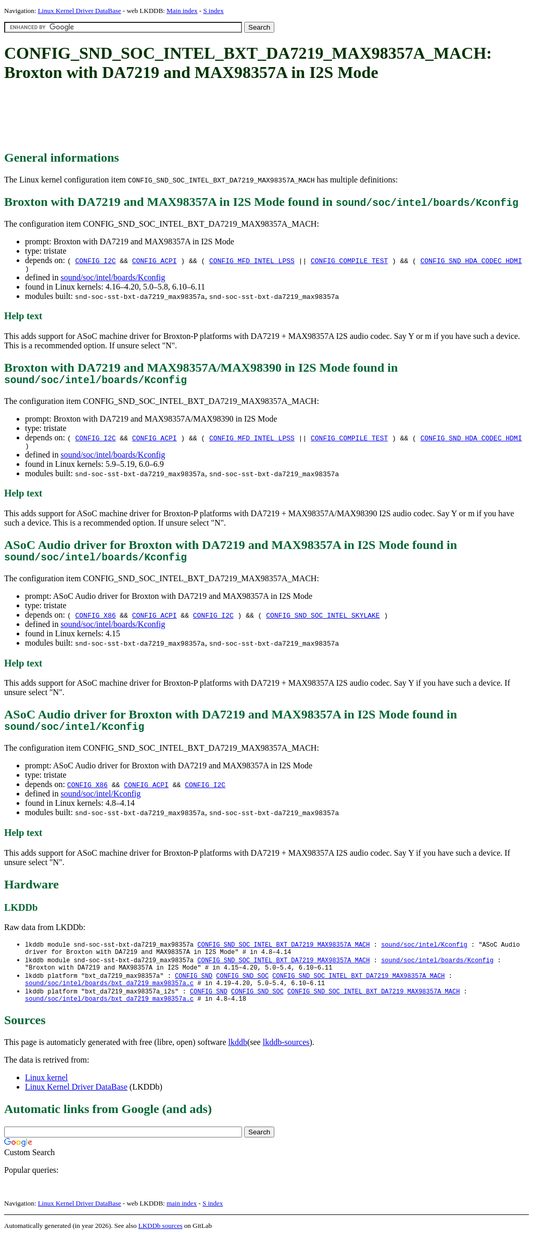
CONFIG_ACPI (154, 260)
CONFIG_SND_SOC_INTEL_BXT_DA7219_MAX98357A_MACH (283, 955)
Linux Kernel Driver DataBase (79, 11)
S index (213, 11)
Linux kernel (46, 1096)
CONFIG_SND (193, 991)
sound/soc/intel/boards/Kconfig (112, 278)
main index (182, 1222)
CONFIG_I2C (95, 260)
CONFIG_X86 (95, 623)
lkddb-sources (286, 1061)
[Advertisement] (193, 117)
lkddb (238, 1061)
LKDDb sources (160, 1245)
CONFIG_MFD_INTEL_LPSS (252, 260)
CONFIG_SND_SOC (242, 991)
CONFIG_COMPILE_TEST (349, 260)
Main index (182, 11)
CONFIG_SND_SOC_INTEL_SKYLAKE (322, 623)
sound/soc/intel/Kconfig (100, 804)
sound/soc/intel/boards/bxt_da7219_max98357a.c (109, 1000)
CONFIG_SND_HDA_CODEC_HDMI (471, 260)
